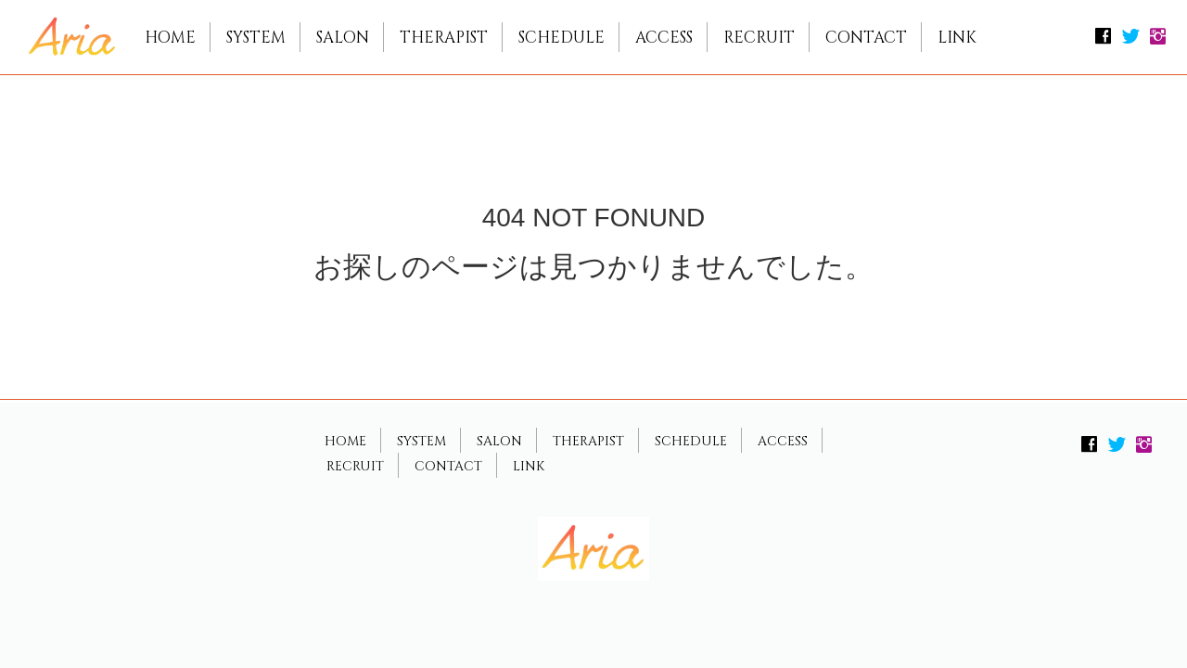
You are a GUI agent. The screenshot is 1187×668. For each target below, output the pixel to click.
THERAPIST (444, 37)
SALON (342, 37)
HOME (170, 37)
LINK (957, 37)
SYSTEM (256, 37)
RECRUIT (759, 37)
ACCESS (664, 37)
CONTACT (866, 37)
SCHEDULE (561, 37)
